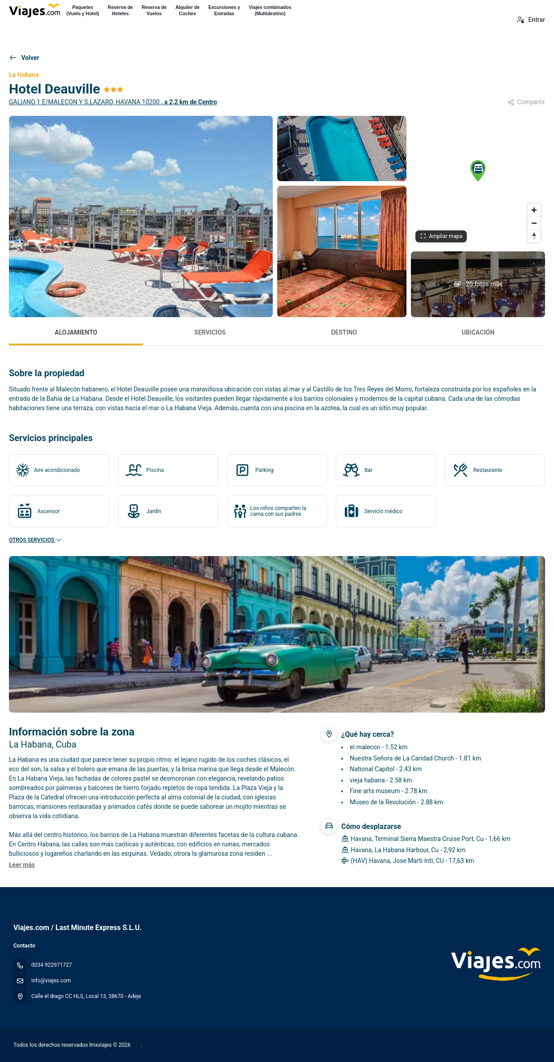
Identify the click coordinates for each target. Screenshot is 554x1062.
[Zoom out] (534, 223)
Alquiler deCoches (187, 10)
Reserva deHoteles (120, 10)
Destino (344, 332)
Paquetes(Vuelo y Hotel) (82, 10)
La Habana (24, 74)
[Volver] (24, 58)
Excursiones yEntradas (224, 10)
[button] (478, 171)
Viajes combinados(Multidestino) (270, 10)
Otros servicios (35, 540)
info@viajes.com (51, 980)
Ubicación (478, 332)
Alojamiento (76, 332)
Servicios (210, 332)
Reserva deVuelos (154, 10)
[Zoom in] (534, 210)
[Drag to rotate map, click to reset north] (534, 235)
